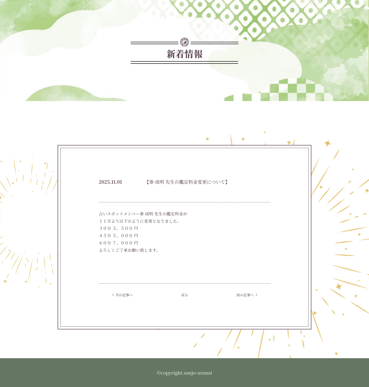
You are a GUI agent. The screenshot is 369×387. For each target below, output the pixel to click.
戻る (184, 294)
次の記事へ (124, 294)
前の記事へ (245, 294)
